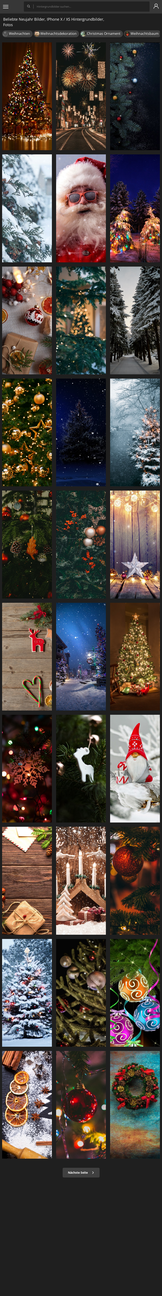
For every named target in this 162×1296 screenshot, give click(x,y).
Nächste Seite (81, 1173)
